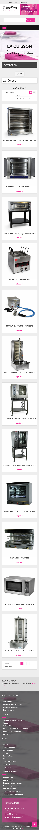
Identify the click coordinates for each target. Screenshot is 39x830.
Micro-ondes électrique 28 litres (19, 604)
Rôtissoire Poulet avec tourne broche (19, 140)
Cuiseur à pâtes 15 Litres (19, 279)
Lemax (5, 753)
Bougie (5, 744)
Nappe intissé (8, 756)
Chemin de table (9, 747)
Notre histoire (8, 777)
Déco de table (8, 750)
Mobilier (6, 723)
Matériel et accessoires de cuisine (15, 729)
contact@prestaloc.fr (15, 817)
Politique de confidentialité (13, 794)
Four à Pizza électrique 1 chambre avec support (19, 234)
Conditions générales (11, 786)
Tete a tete (7, 767)
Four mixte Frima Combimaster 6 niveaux (19, 419)
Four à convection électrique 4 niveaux (19, 511)
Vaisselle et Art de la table (12, 720)
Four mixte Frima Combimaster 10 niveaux (19, 465)
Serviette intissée (9, 761)
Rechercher (30, 20)
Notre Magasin (8, 780)
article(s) (29, 13)
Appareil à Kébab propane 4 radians (19, 651)
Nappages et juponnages (12, 731)
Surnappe (6, 764)
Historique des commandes (13, 704)
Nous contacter (8, 710)
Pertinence (24, 98)
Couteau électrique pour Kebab (19, 326)
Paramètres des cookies (12, 791)
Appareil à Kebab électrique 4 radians (19, 372)
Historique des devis (10, 707)
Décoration (7, 734)
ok (19, 74)
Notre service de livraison (12, 783)
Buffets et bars (8, 726)
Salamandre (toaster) (19, 558)
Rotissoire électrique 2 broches (19, 187)
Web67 (23, 828)
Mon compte (7, 701)
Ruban (5, 759)
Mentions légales (9, 789)
